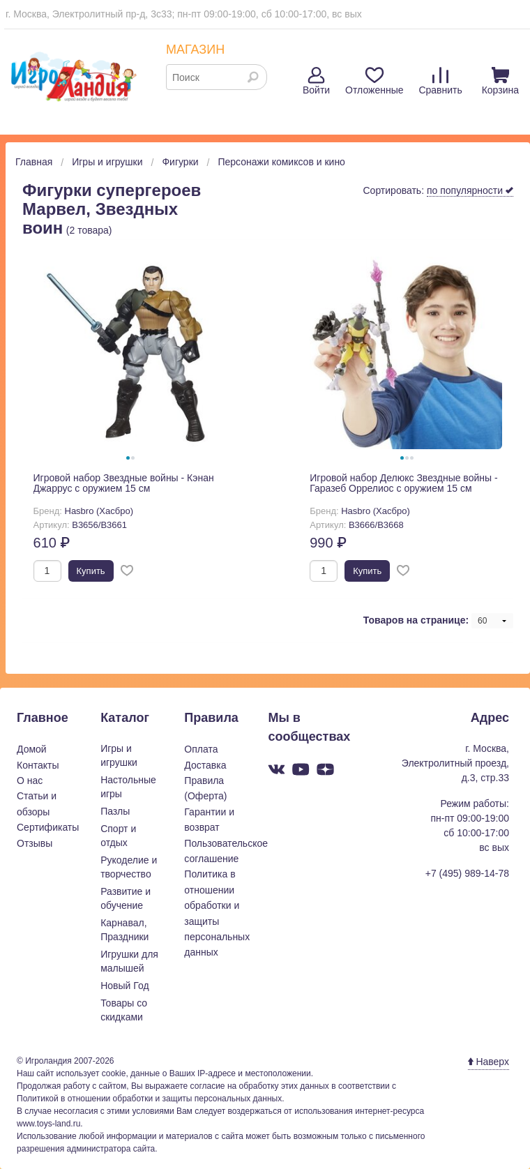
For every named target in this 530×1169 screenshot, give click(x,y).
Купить (91, 571)
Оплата (201, 749)
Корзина (500, 81)
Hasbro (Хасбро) (99, 511)
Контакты (38, 765)
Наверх (488, 1061)
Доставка (205, 765)
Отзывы (34, 843)
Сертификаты (48, 827)
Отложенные (374, 81)
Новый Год (124, 985)
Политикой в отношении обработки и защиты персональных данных (149, 1098)
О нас (30, 780)
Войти (316, 81)
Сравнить (440, 81)
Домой (32, 749)
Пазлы (115, 811)
